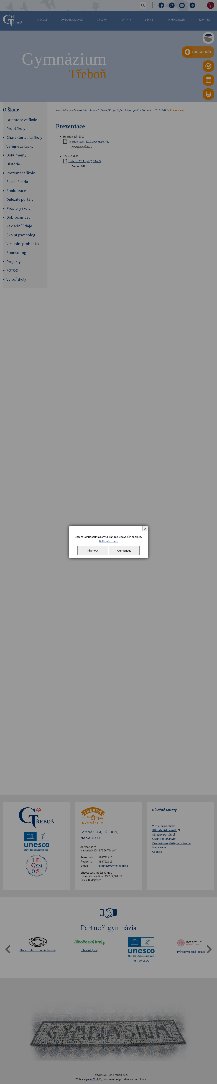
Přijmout (92, 550)
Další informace (108, 541)
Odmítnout (124, 550)
